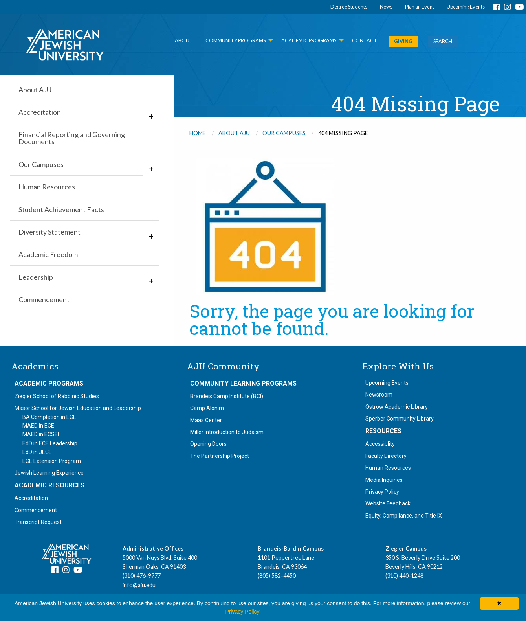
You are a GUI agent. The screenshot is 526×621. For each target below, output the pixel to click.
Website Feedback (388, 503)
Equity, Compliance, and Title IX (403, 516)
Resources (383, 431)
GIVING (403, 41)
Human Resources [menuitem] (46, 186)
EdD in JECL (36, 452)
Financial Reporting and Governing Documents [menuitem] (71, 138)
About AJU (234, 133)
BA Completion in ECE (49, 417)
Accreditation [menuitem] (39, 112)
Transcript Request (38, 522)
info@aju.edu (139, 585)
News (386, 7)
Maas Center (206, 420)
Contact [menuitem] (364, 40)
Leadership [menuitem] (35, 277)
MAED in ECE (38, 426)
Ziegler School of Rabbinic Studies (57, 396)
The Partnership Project (219, 456)
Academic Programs (49, 383)
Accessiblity (380, 444)
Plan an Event (419, 7)
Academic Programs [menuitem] (308, 40)
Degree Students (348, 7)
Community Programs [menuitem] (235, 40)
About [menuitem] (184, 40)
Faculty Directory (386, 456)
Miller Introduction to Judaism (227, 432)
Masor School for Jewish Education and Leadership (78, 408)
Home (197, 133)
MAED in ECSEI (40, 434)
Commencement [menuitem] (44, 299)
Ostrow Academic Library (396, 407)
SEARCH (442, 41)
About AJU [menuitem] (34, 89)
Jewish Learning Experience (49, 473)
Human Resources (388, 468)
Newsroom (378, 394)
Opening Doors (208, 444)
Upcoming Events (466, 7)
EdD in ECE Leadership (49, 443)
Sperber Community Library (399, 418)
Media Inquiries (384, 480)
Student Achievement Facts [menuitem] (61, 209)
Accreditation (31, 498)
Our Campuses (284, 133)
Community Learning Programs (243, 383)
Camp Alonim (207, 408)
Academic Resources (49, 485)
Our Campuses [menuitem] (41, 164)
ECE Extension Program (51, 461)
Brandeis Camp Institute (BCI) (226, 396)
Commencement (36, 510)
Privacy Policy (382, 492)
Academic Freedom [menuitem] (48, 254)
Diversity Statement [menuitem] (49, 232)
